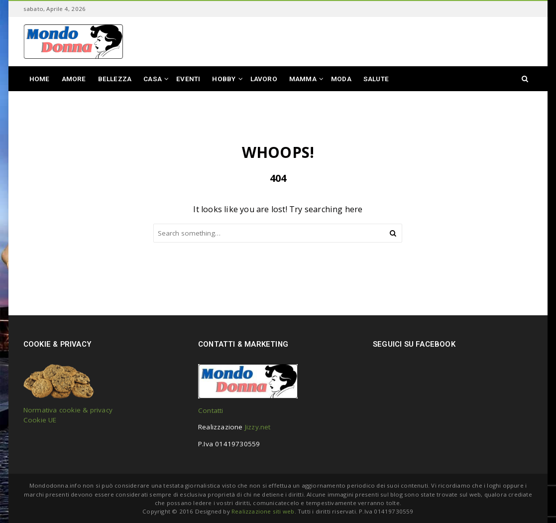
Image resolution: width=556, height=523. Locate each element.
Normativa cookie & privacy (67, 409)
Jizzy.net (258, 426)
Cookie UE (40, 419)
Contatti (210, 410)
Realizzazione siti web (262, 511)
